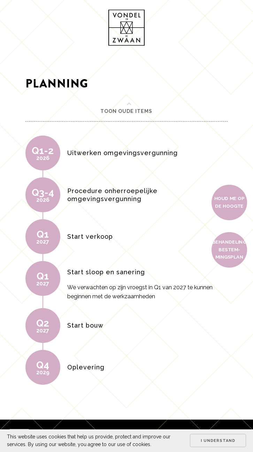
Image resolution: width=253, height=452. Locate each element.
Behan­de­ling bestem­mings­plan (229, 249)
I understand (218, 440)
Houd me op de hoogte (229, 202)
